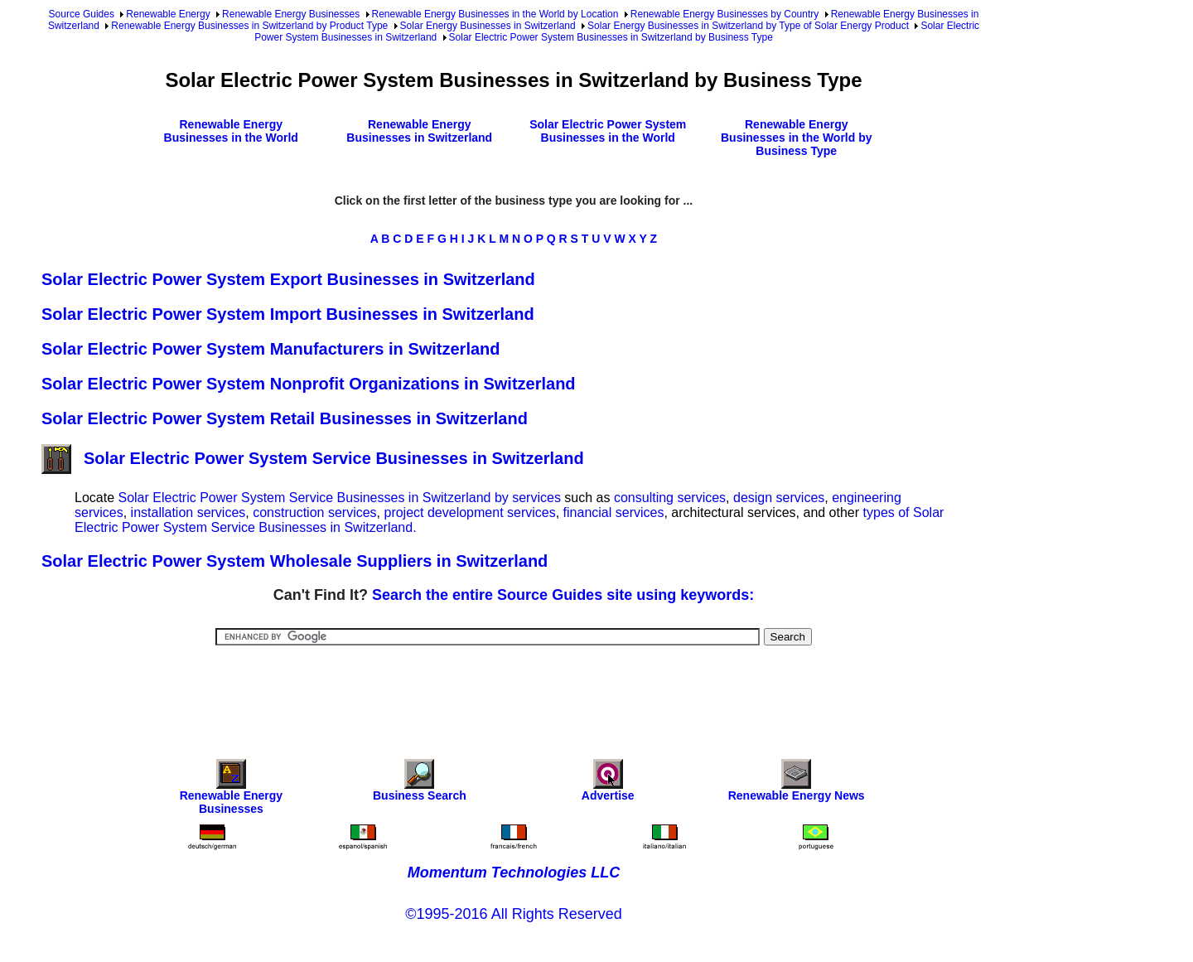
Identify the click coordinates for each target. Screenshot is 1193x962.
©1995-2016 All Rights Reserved (513, 914)
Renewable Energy (168, 14)
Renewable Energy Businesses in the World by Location (495, 14)
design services (778, 498)
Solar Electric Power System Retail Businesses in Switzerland (284, 418)
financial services (613, 512)
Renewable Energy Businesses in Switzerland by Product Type (249, 25)
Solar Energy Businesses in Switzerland (488, 25)
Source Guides (81, 14)
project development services (469, 512)
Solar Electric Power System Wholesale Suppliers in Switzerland (294, 561)
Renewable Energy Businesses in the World (231, 131)
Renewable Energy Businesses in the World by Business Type (796, 137)
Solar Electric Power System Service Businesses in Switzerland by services (339, 498)
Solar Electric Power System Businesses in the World (607, 131)
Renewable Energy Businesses (291, 14)
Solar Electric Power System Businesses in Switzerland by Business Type (611, 37)
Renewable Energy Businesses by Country (724, 14)
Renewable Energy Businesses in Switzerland (419, 131)
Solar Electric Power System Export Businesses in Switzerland (288, 279)
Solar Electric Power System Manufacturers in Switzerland (270, 349)
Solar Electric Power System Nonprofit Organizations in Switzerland (308, 384)
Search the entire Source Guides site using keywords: (563, 595)
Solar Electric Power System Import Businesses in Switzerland (287, 314)
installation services (188, 512)
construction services (314, 512)
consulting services (670, 498)
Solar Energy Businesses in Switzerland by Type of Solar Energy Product (748, 25)
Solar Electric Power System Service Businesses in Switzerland (312, 458)
